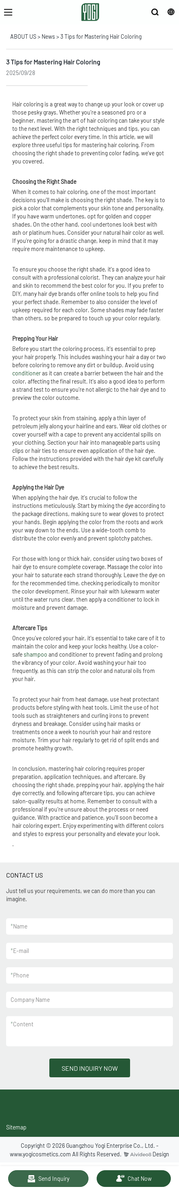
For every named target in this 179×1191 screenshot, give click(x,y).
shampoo (35, 654)
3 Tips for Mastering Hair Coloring (100, 36)
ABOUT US (23, 36)
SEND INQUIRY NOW (90, 1068)
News (48, 36)
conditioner (26, 373)
